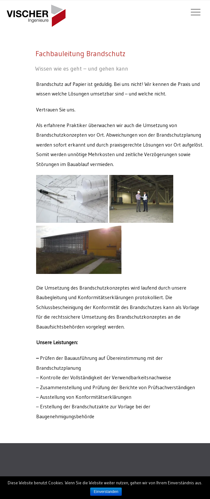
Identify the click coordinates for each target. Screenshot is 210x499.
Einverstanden (106, 491)
